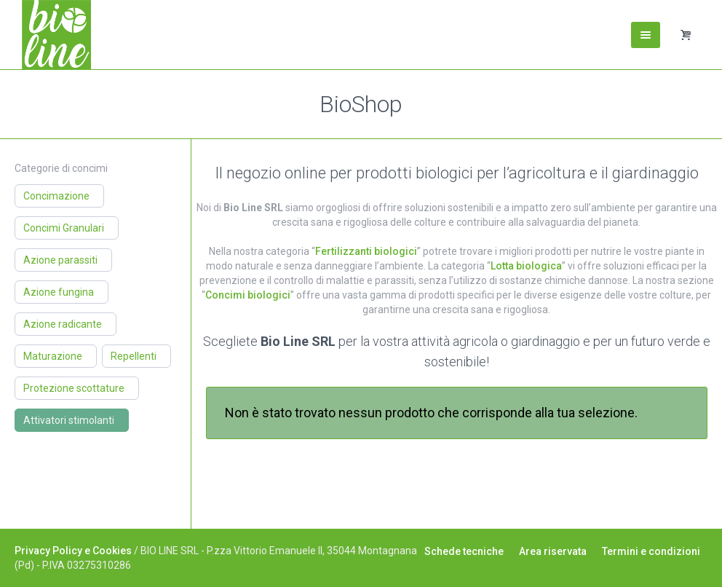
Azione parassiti (60, 260)
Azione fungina (58, 292)
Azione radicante (62, 324)
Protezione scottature (73, 388)
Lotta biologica (526, 266)
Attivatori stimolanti (68, 420)
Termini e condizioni (651, 551)
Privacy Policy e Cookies (73, 550)
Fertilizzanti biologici (366, 251)
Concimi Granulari (63, 228)
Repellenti (133, 356)
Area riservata (553, 551)
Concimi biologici (247, 295)
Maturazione (52, 356)
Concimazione (56, 196)
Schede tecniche (464, 551)
